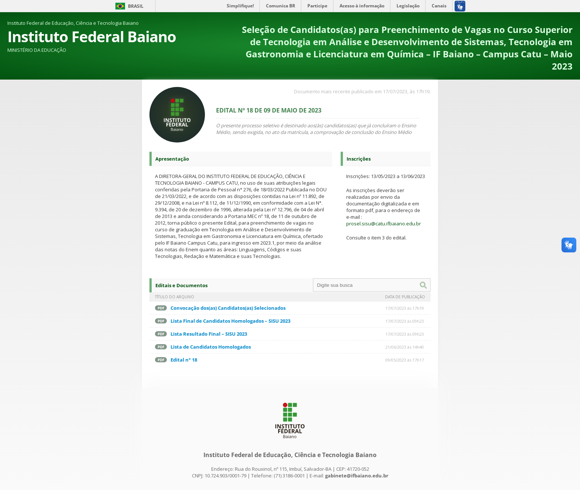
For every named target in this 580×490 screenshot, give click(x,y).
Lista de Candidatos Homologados (211, 346)
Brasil (136, 6)
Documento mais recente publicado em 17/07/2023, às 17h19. (362, 91)
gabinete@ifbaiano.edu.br (356, 475)
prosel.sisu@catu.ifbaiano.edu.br (383, 223)
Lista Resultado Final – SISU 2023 (209, 333)
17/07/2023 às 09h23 (404, 321)
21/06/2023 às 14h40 (404, 347)
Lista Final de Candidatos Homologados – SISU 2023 (230, 321)
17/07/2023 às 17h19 (404, 308)
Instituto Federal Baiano (91, 36)
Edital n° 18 (184, 359)
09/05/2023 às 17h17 (404, 360)
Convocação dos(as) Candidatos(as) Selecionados (228, 308)
